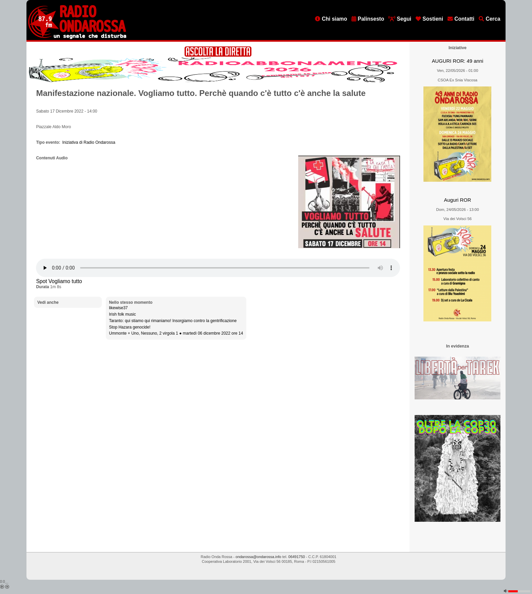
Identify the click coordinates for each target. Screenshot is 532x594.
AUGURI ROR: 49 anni (457, 61)
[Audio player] (218, 268)
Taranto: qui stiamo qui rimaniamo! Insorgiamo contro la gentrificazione (172, 320)
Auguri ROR (457, 200)
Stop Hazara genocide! (129, 327)
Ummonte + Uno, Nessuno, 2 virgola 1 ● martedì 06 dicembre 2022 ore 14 (176, 333)
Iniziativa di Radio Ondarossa (88, 142)
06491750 (296, 557)
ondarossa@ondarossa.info (258, 557)
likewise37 (118, 307)
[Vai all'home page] (77, 37)
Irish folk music (122, 314)
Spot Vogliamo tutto (59, 281)
